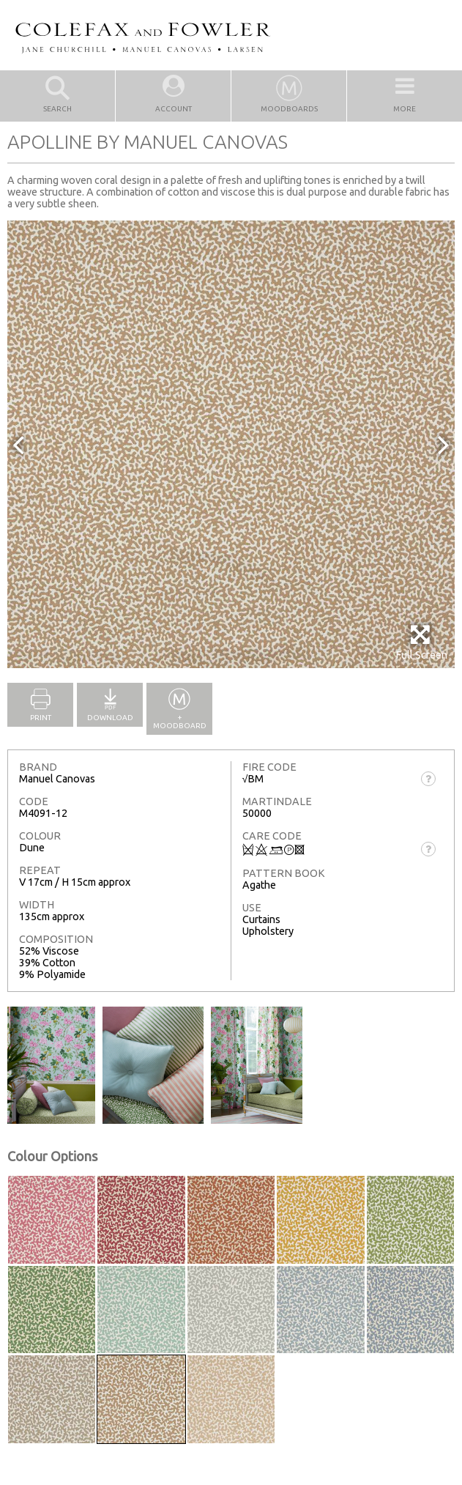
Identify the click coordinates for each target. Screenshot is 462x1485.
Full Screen (421, 642)
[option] (231, 444)
